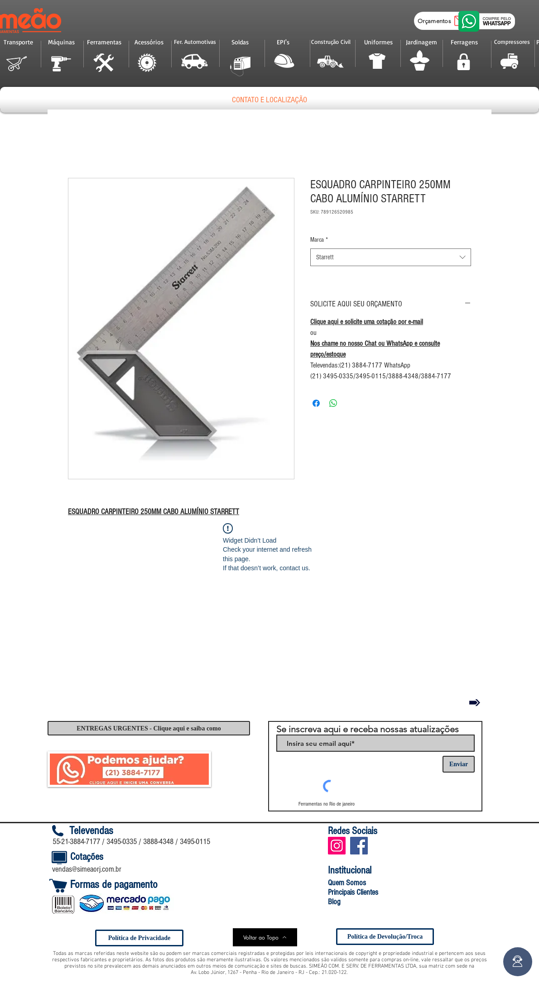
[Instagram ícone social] (337, 845)
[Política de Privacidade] (139, 938)
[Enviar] (459, 764)
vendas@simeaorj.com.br (86, 869)
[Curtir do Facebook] (401, 845)
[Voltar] (475, 702)
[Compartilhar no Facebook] (316, 403)
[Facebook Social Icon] (359, 845)
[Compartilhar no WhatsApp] (333, 403)
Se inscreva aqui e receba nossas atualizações (367, 729)
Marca (319, 239)
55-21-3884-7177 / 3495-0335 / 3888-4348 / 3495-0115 (131, 841)
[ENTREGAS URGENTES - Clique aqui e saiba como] (149, 728)
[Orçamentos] (444, 21)
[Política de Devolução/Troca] (385, 936)
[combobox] (390, 257)
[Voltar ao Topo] (265, 937)
